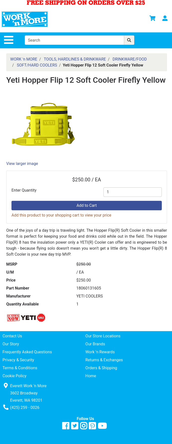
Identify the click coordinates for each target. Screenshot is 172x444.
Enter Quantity (23, 190)
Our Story (10, 344)
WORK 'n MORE (23, 59)
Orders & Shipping (101, 368)
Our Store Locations (103, 336)
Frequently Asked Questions (27, 352)
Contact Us (12, 336)
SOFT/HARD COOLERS (37, 65)
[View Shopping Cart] (152, 19)
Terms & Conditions (19, 368)
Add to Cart (87, 205)
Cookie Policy (14, 375)
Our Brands (95, 344)
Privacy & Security (18, 360)
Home (91, 375)
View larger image (22, 163)
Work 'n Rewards (100, 352)
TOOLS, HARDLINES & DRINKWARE (75, 59)
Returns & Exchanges (104, 360)
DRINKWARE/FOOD (130, 59)
